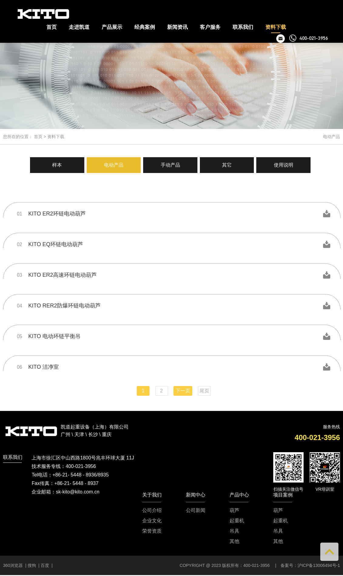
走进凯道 (79, 27)
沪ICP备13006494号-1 (319, 565)
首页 (51, 27)
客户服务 (210, 27)
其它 (228, 165)
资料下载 (275, 27)
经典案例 (144, 27)
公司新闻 (195, 510)
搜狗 (31, 565)
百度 (44, 565)
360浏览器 (13, 565)
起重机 (237, 520)
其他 (234, 541)
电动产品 (112, 165)
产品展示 (112, 27)
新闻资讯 (177, 27)
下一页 (183, 390)
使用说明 (286, 165)
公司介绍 (152, 510)
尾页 (204, 390)
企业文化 (152, 520)
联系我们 (243, 27)
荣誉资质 (152, 531)
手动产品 (170, 165)
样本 (54, 165)
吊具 (234, 531)
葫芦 (234, 510)
